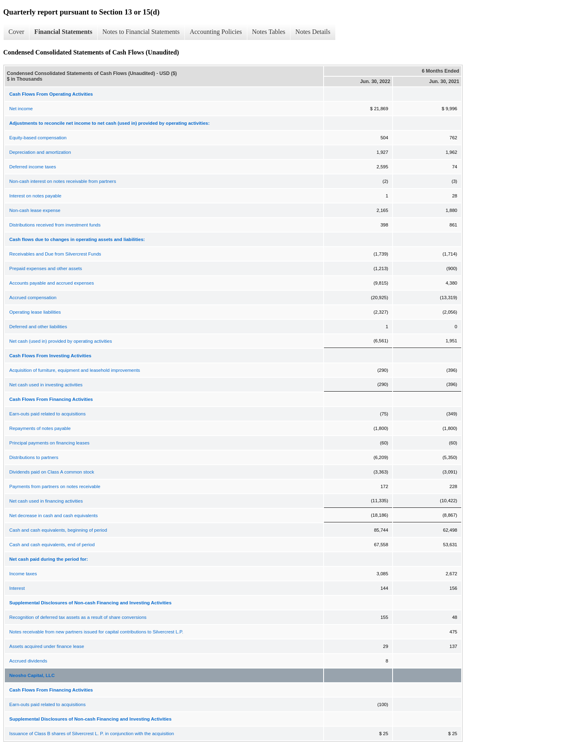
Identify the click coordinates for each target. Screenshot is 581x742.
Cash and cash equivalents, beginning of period (58, 530)
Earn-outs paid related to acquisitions (47, 413)
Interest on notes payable (35, 195)
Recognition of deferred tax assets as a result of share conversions (77, 617)
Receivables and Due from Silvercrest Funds (55, 254)
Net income (21, 108)
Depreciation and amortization (40, 152)
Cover (16, 31)
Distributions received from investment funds (54, 224)
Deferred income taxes (32, 166)
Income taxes (23, 573)
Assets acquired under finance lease (46, 646)
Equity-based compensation (38, 137)
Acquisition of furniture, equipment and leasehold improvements (74, 370)
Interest (17, 588)
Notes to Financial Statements (141, 31)
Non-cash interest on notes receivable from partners (62, 181)
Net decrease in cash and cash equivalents (53, 515)
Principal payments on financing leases (49, 442)
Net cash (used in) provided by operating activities (60, 341)
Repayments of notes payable (40, 428)
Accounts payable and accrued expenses (51, 283)
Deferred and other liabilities (38, 326)
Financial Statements (63, 31)
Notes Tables (269, 31)
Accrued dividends (28, 660)
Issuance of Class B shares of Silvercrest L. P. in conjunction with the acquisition (91, 733)
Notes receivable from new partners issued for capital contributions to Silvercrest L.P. (96, 631)
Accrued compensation (32, 297)
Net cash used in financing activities (46, 501)
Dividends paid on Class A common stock (51, 472)
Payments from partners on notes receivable (54, 486)
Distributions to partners (33, 457)
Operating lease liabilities (35, 312)
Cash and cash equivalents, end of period (52, 544)
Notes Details (312, 31)
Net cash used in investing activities (46, 384)
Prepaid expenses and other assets (45, 268)
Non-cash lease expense (35, 210)
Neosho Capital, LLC (31, 675)
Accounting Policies (216, 31)
